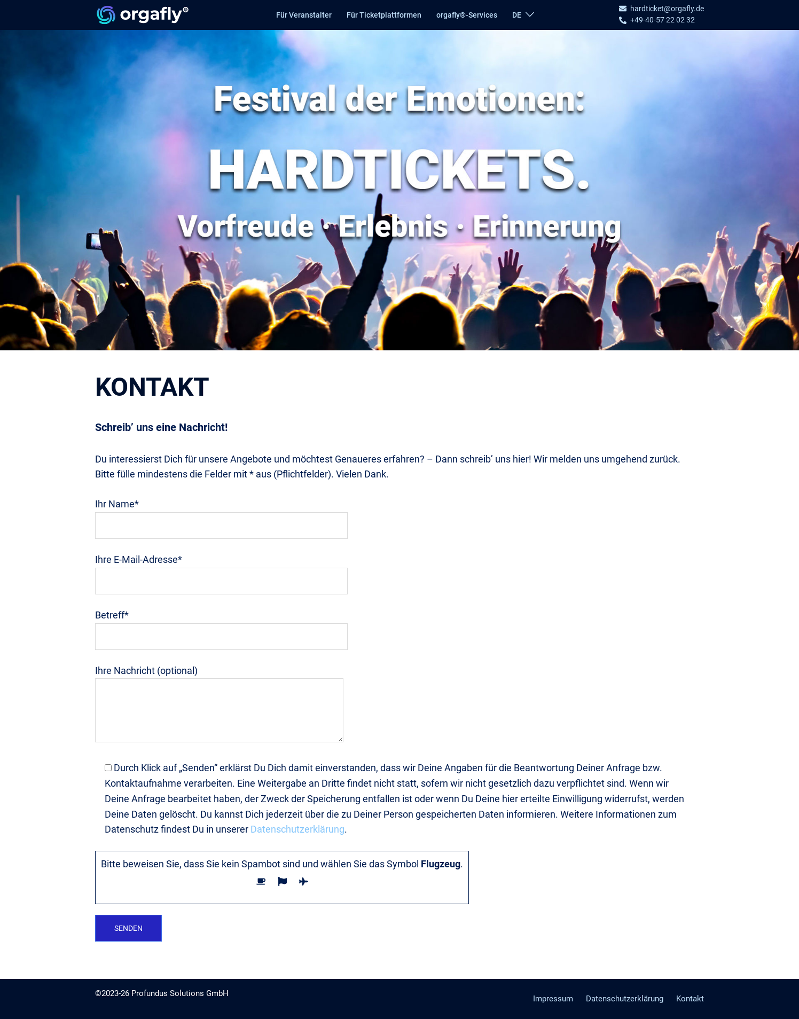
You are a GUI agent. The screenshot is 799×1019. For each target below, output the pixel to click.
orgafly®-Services (466, 15)
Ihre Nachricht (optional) (219, 705)
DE (516, 15)
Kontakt (690, 999)
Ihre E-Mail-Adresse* (221, 570)
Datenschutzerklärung (297, 829)
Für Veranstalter (304, 15)
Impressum (553, 999)
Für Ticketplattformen (384, 15)
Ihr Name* (221, 514)
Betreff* (221, 625)
